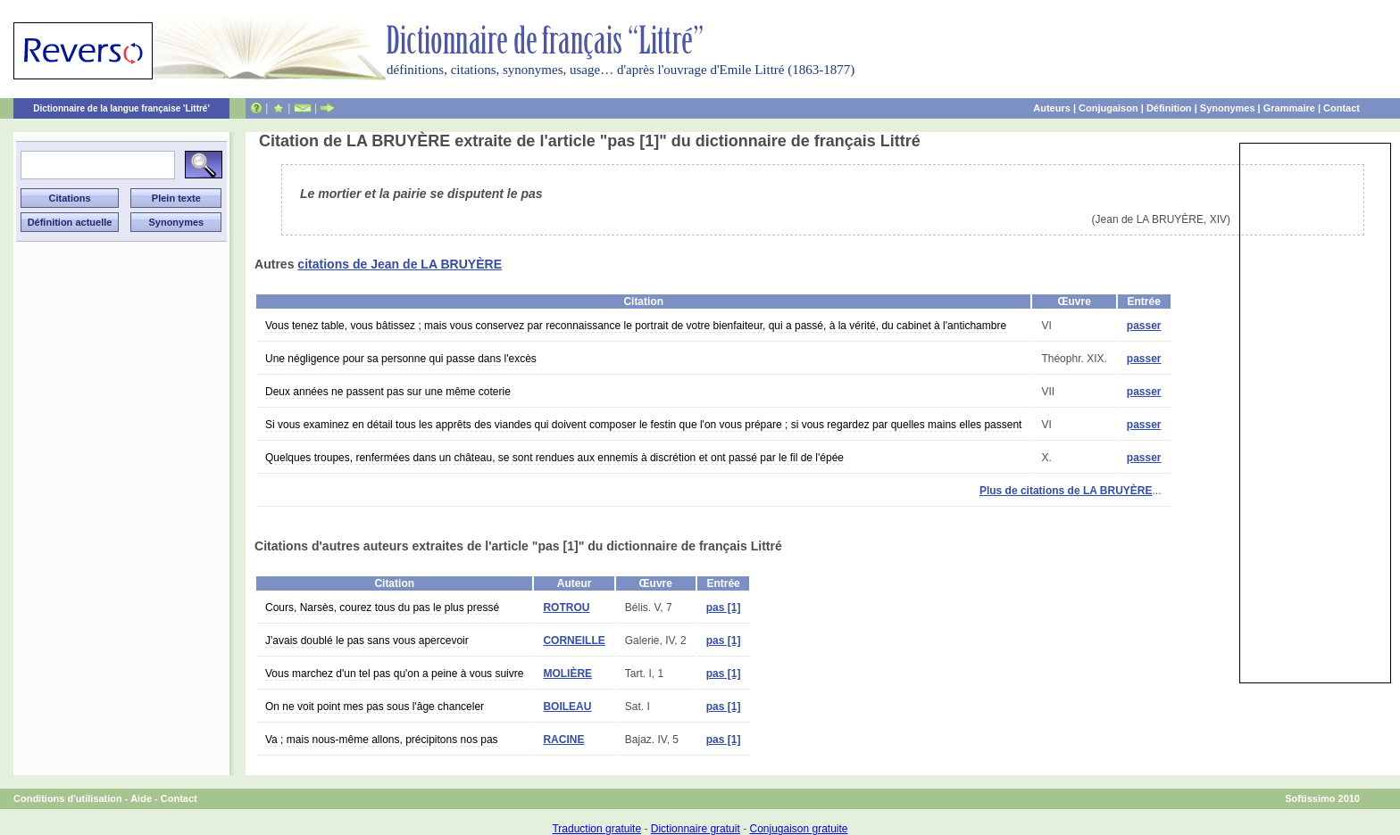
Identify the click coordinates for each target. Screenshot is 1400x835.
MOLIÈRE (567, 673)
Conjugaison (1108, 108)
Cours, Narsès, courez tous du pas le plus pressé (382, 607)
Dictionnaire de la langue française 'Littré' (121, 108)
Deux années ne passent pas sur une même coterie (388, 391)
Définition (1169, 108)
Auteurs (1052, 108)
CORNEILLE (573, 640)
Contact (1341, 108)
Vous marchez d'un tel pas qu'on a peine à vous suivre (394, 673)
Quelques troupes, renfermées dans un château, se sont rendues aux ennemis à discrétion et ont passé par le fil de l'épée (554, 457)
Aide (141, 798)
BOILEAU (567, 706)
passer (1144, 325)
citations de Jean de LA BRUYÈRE (399, 264)
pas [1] (723, 607)
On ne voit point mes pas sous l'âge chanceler (374, 706)
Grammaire (1289, 108)
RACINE (563, 739)
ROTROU (566, 607)
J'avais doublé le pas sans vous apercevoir (367, 640)
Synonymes (1227, 108)
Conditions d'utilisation (67, 798)
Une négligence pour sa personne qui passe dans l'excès (401, 358)
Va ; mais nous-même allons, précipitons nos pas (381, 739)
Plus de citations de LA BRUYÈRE (1066, 490)
